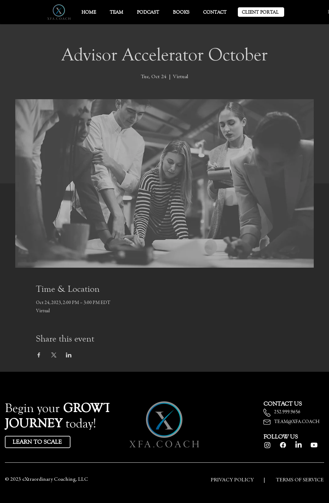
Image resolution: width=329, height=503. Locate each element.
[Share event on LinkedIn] (69, 355)
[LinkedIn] (298, 445)
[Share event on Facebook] (39, 355)
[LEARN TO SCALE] (37, 442)
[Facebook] (283, 445)
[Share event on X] (54, 355)
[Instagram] (267, 445)
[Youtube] (314, 445)
